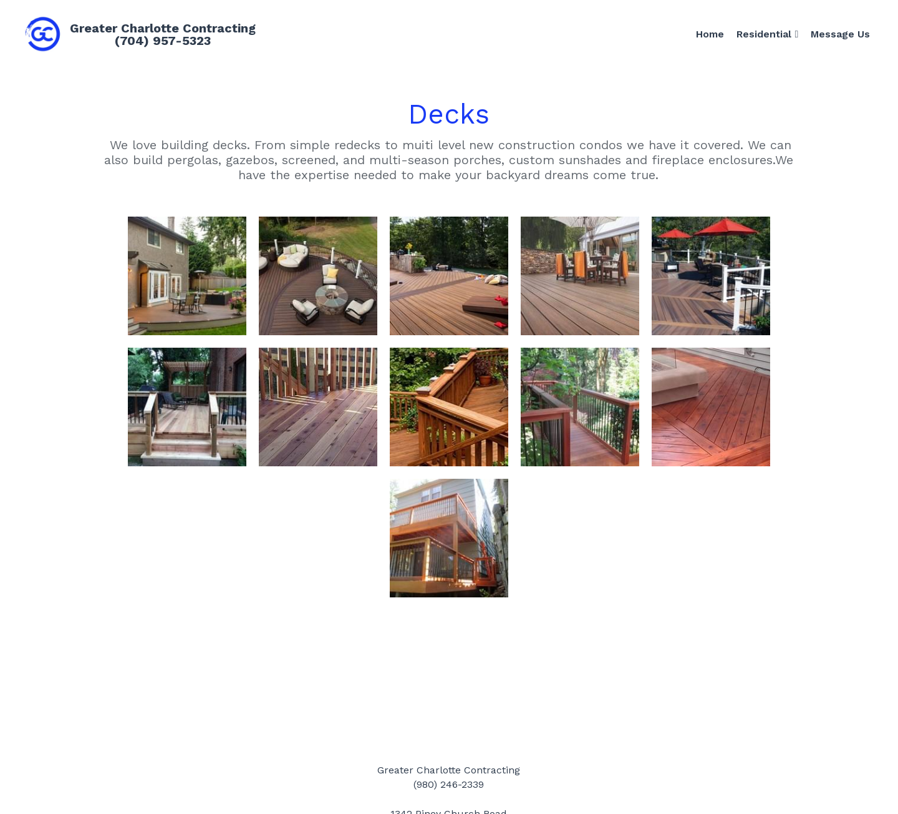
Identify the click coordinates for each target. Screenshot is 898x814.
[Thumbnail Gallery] (187, 276)
